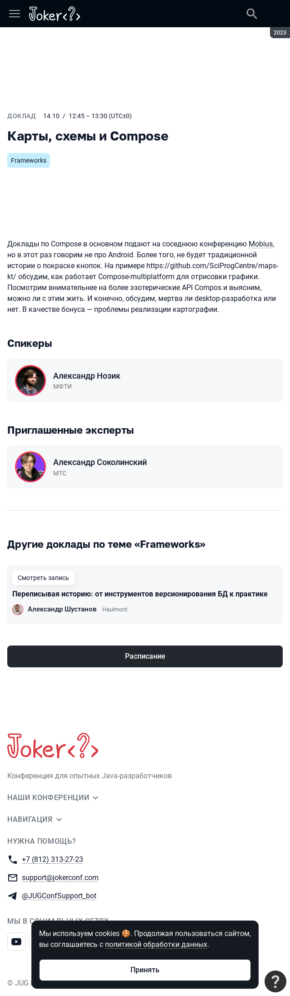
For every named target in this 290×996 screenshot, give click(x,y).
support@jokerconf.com (60, 877)
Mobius (261, 244)
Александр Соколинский (100, 462)
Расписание (145, 656)
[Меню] (14, 14)
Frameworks (28, 160)
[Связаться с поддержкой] (275, 981)
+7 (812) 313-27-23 (52, 859)
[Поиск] (252, 14)
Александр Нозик (86, 375)
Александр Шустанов (62, 609)
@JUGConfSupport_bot (59, 895)
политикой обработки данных (156, 944)
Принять (145, 970)
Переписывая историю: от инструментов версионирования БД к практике (140, 594)
